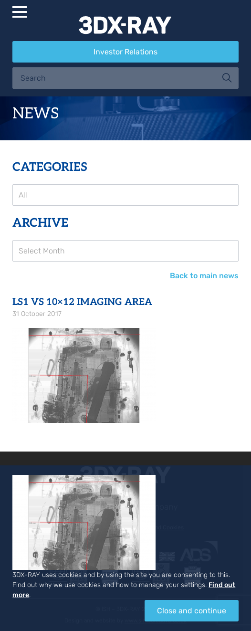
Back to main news (204, 275)
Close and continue (191, 610)
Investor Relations (125, 51)
